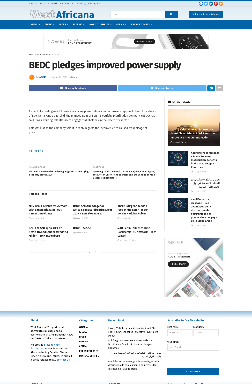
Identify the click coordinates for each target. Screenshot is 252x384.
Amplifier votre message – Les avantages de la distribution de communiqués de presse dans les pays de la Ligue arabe (204, 211)
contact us (63, 360)
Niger (62, 24)
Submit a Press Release (206, 14)
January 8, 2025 (36, 226)
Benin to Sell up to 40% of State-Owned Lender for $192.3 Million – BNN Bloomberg (48, 239)
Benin (56, 54)
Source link (36, 151)
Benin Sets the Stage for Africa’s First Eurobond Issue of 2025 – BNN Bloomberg (92, 217)
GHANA (83, 333)
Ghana (48, 24)
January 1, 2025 (36, 248)
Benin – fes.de (82, 235)
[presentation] (193, 360)
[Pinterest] (216, 4)
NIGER (82, 337)
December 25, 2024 (126, 248)
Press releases (140, 24)
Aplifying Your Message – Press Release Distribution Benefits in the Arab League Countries (205, 161)
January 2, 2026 (178, 143)
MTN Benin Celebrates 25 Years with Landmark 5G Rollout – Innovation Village (48, 217)
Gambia (33, 24)
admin (42, 77)
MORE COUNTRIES (89, 356)
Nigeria (77, 24)
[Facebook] (201, 4)
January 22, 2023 (59, 77)
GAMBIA (83, 328)
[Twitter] (206, 4)
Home (31, 54)
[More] (221, 4)
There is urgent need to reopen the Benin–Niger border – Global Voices (132, 217)
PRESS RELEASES (88, 352)
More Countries (99, 24)
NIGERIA (83, 342)
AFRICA (120, 24)
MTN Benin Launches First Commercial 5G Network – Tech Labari (136, 239)
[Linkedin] (211, 4)
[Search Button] (171, 14)
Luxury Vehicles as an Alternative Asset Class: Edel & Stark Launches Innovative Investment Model (193, 134)
